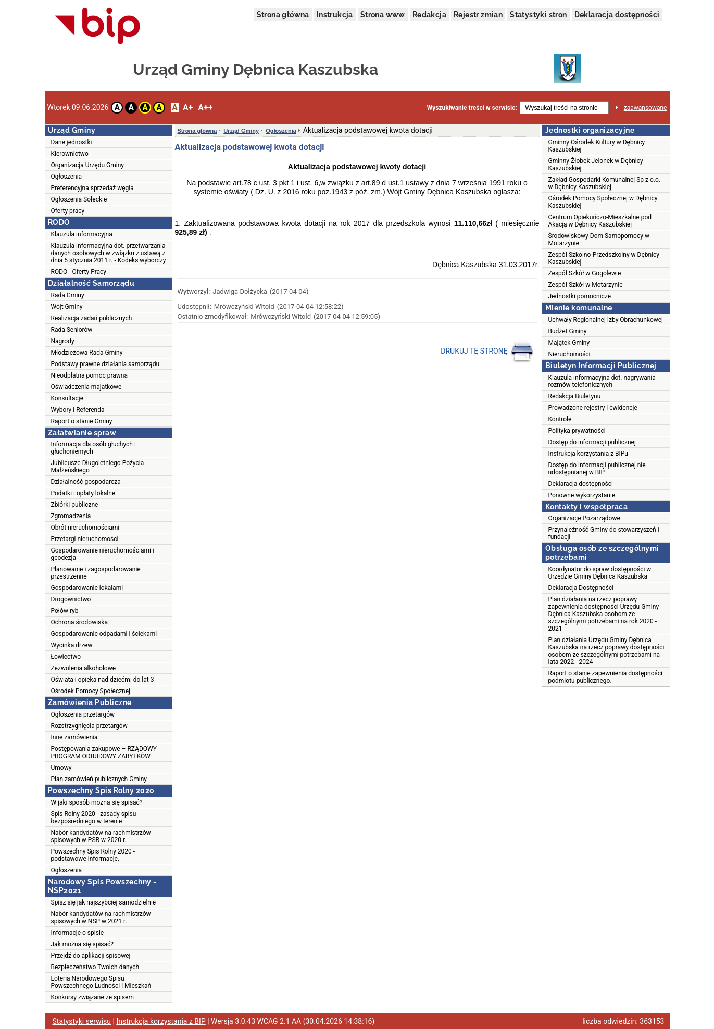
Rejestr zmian (478, 14)
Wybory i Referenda (78, 409)
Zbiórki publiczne (74, 504)
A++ (205, 107)
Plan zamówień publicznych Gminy (99, 779)
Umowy (61, 767)
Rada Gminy (67, 295)
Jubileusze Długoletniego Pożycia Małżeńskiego (97, 466)
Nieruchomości (569, 354)
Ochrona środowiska (79, 622)
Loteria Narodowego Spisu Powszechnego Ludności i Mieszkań (101, 982)
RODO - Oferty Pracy (79, 271)
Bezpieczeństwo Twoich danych (95, 967)
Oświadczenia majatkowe (86, 387)
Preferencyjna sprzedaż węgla (92, 188)
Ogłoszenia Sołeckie (79, 199)
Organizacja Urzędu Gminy (87, 165)
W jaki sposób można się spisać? (97, 802)
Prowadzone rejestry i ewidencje (592, 407)
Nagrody (62, 341)
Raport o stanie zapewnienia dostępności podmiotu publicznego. (605, 677)
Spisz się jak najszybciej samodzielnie (103, 902)
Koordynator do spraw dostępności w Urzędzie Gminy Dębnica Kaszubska (600, 573)
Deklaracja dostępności (617, 14)
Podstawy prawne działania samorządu (105, 364)
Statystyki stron (538, 14)
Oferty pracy (68, 211)
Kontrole (560, 419)
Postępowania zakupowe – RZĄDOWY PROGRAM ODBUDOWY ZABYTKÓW (104, 752)
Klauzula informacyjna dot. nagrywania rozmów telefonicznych (602, 381)
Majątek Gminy (569, 342)
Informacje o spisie (77, 932)
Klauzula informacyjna (81, 234)
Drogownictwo (71, 599)
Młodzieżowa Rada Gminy (87, 352)
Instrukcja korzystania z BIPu (588, 453)
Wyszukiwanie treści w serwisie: (472, 107)
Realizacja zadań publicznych (91, 318)
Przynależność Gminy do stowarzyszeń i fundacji (603, 533)
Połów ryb (65, 610)
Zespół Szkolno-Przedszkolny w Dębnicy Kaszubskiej (604, 258)
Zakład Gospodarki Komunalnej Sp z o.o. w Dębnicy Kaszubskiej (604, 183)
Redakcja (429, 14)
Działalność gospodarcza (86, 481)
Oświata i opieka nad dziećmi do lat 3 (102, 679)
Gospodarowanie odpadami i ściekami (104, 633)
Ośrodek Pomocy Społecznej (90, 691)
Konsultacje (67, 398)
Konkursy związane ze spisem (92, 997)
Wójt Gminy (67, 306)
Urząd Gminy (241, 131)
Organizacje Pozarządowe (584, 518)
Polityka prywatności (577, 430)
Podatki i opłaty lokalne (83, 493)
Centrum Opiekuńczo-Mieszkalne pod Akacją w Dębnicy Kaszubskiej (600, 221)
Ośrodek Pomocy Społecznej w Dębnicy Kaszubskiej (603, 202)
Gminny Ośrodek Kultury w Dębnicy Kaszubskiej (596, 146)
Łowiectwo (66, 656)
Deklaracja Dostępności (581, 588)
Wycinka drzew (72, 645)
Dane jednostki (71, 142)
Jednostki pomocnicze (579, 296)
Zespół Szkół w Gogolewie (584, 273)
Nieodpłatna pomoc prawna (89, 375)
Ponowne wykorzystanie (582, 495)
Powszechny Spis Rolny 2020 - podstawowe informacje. (93, 855)
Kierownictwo (70, 153)
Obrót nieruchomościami (85, 527)
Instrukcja (335, 14)
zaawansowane (645, 107)
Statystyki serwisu (82, 1021)
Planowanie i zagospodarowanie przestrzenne (96, 573)
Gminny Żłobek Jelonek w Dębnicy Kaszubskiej (595, 164)
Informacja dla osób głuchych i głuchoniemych (93, 448)
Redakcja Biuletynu (574, 396)
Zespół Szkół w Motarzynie (585, 284)
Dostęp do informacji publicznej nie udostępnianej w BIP (597, 468)
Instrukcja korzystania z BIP (160, 1021)
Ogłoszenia (66, 176)
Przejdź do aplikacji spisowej (91, 955)
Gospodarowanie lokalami (87, 588)
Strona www (382, 14)
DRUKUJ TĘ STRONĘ (487, 351)
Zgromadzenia (71, 516)
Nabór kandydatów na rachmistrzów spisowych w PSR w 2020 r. (101, 836)
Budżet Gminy (567, 331)
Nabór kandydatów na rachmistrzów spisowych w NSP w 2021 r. (101, 917)
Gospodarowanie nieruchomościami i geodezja (102, 554)
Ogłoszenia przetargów (83, 714)
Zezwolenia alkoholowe (83, 668)
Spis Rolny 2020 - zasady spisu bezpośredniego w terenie (93, 817)
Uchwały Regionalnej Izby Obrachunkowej (605, 319)
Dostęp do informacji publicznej (592, 442)
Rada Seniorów (72, 329)
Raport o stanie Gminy (81, 421)
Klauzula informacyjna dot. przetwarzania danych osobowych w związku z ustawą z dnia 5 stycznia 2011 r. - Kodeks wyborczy (108, 253)
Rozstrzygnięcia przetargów (89, 726)
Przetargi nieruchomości (85, 539)
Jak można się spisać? (82, 944)
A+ (188, 107)
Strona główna (283, 14)
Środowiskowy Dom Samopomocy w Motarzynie (598, 239)
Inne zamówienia (74, 737)
